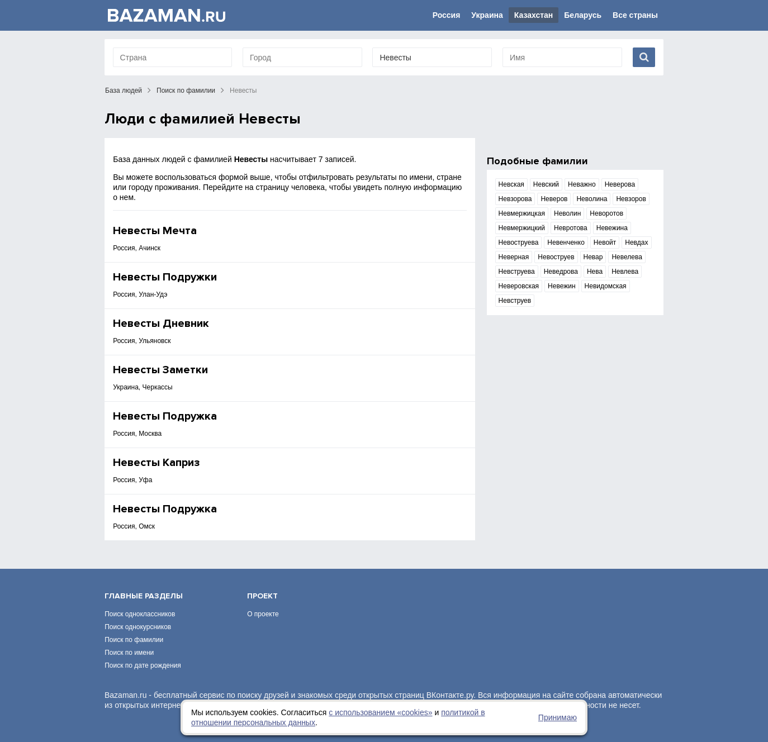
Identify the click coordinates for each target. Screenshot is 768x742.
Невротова (570, 228)
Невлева (624, 271)
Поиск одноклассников (140, 614)
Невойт (605, 242)
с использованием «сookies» (380, 712)
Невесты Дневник (161, 323)
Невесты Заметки (160, 370)
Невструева (517, 271)
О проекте (263, 614)
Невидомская (606, 286)
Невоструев (556, 257)
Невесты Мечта (155, 230)
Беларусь (582, 15)
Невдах (636, 242)
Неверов (554, 199)
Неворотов (606, 213)
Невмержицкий (522, 228)
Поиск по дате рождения (143, 665)
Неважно (582, 184)
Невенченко (566, 242)
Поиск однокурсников (138, 627)
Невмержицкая (522, 213)
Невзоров (631, 199)
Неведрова (561, 271)
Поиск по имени (129, 653)
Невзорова (515, 199)
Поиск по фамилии (186, 90)
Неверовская (519, 286)
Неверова (620, 184)
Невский (546, 184)
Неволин (567, 213)
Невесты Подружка (165, 416)
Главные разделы (144, 596)
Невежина (612, 228)
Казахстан (533, 15)
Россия (447, 15)
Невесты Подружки (165, 277)
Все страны (635, 15)
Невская (511, 184)
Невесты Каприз (156, 462)
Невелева (626, 257)
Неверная (514, 257)
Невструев (515, 301)
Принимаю (557, 717)
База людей (123, 90)
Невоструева (519, 242)
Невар (593, 257)
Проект (262, 596)
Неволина (591, 199)
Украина (486, 15)
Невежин (561, 286)
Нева (595, 271)
